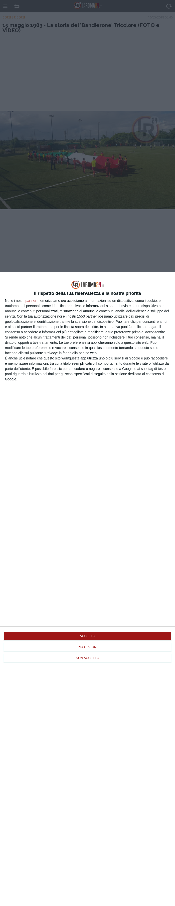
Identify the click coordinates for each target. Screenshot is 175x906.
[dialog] (87, 589)
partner (30, 300)
